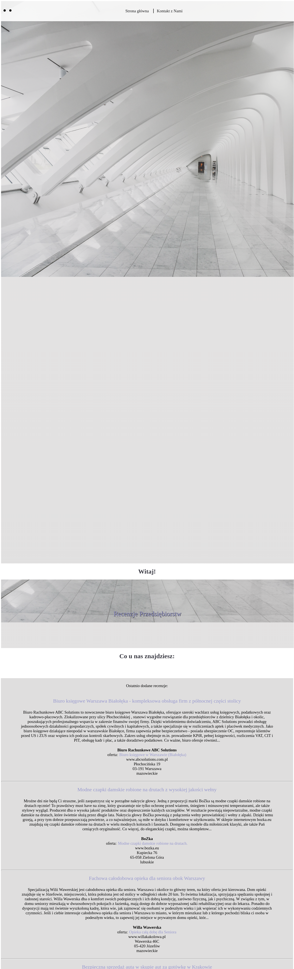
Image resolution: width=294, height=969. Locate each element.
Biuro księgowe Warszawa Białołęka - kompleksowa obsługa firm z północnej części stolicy (147, 701)
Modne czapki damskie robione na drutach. (153, 843)
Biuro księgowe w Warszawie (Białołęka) (152, 754)
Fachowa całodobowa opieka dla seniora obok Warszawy (147, 878)
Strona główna (137, 11)
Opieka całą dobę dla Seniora (152, 932)
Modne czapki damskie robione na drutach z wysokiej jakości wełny (146, 789)
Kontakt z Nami (170, 11)
